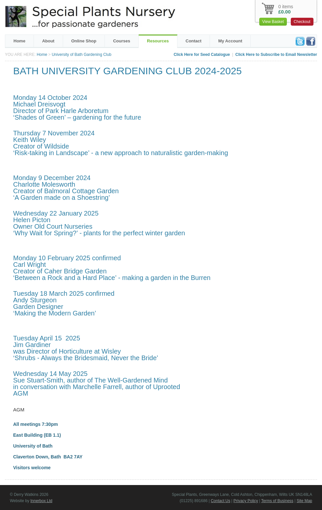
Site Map (304, 500)
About (48, 40)
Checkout (302, 21)
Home (19, 40)
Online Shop (84, 40)
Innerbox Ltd (41, 500)
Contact (193, 40)
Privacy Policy (246, 500)
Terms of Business (277, 500)
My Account (230, 40)
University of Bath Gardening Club (81, 54)
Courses (121, 40)
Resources (158, 40)
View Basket (273, 21)
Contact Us (220, 500)
